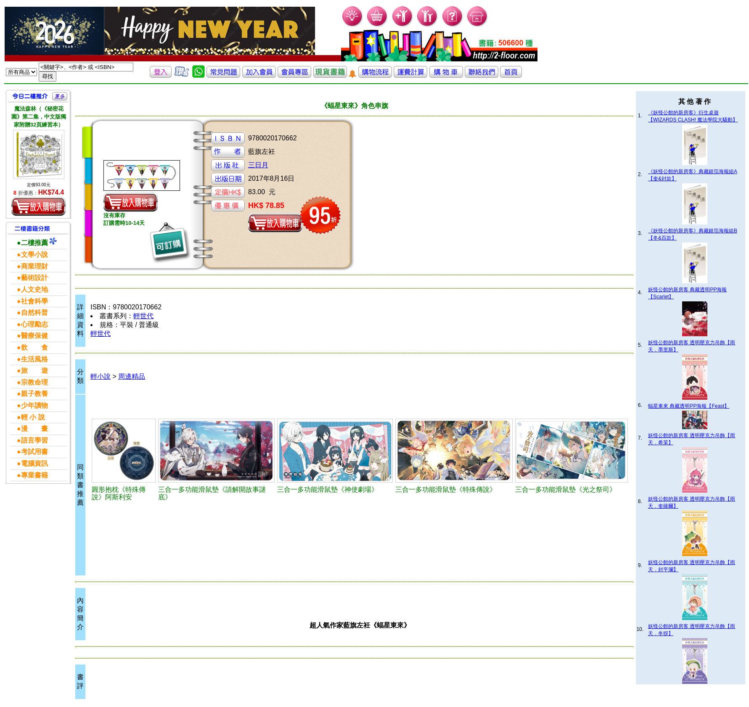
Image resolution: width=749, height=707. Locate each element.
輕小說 (100, 376)
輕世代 (143, 315)
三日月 (258, 165)
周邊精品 (131, 376)
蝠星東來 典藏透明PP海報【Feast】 (688, 406)
